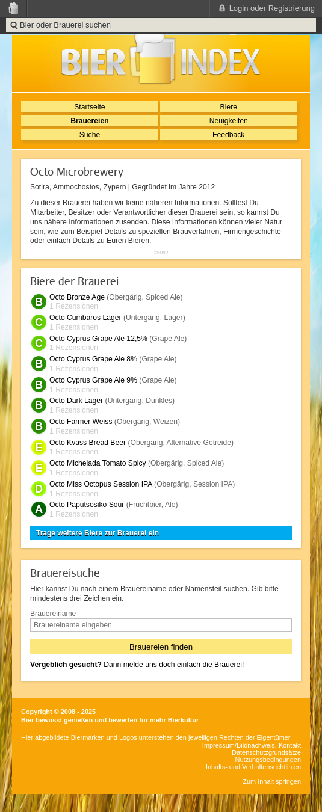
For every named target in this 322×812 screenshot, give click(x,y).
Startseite (89, 107)
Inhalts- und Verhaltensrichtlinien (253, 766)
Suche (89, 135)
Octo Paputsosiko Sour (86, 504)
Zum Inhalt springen (272, 781)
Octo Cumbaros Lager (85, 317)
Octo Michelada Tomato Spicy (97, 463)
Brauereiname (53, 613)
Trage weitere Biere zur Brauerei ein (97, 533)
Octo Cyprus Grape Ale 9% (93, 380)
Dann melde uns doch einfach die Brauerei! (137, 664)
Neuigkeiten (228, 121)
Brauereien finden (161, 646)
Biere (228, 107)
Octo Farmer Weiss (80, 421)
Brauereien (89, 121)
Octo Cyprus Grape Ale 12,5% (98, 338)
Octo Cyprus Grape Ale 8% (93, 359)
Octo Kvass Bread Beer (87, 442)
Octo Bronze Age (77, 297)
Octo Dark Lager (76, 400)
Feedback (228, 135)
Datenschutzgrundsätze (266, 752)
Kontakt (290, 745)
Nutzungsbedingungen (268, 759)
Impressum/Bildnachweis (238, 745)
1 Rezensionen (73, 306)
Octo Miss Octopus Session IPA (100, 484)
